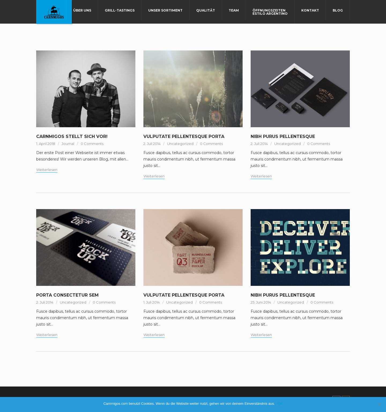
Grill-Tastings (120, 10)
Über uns (82, 10)
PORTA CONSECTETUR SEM (67, 295)
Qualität (205, 10)
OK (280, 404)
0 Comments (92, 143)
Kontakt (310, 10)
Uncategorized (180, 143)
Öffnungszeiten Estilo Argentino (270, 12)
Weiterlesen (46, 169)
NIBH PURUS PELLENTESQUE (283, 136)
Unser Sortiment (165, 10)
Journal (68, 143)
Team (234, 10)
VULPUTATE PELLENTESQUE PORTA (183, 136)
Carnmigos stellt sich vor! (71, 136)
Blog (338, 10)
